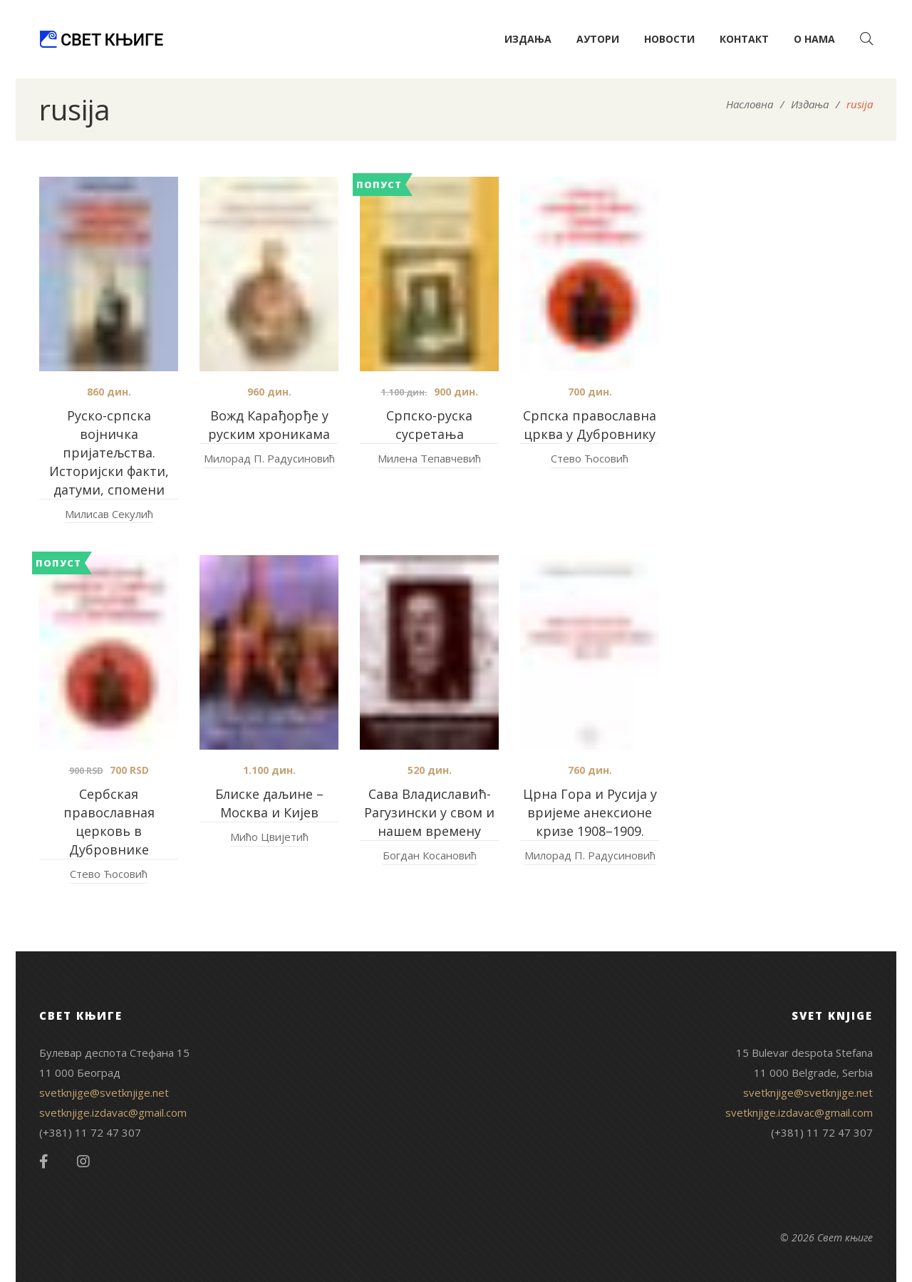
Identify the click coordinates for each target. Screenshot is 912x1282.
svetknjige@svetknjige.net (104, 1092)
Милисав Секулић (109, 514)
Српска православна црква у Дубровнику (589, 425)
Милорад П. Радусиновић (269, 458)
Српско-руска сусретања (429, 425)
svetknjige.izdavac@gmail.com (113, 1112)
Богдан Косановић (430, 855)
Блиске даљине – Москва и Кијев (269, 803)
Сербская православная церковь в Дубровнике (109, 821)
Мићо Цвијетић (269, 836)
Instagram (83, 1161)
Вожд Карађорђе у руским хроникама (269, 425)
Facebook (43, 1161)
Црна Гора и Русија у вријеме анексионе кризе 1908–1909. (590, 812)
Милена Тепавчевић (429, 458)
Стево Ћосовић (589, 458)
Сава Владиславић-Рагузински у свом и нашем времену (429, 812)
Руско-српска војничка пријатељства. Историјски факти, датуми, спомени (109, 452)
